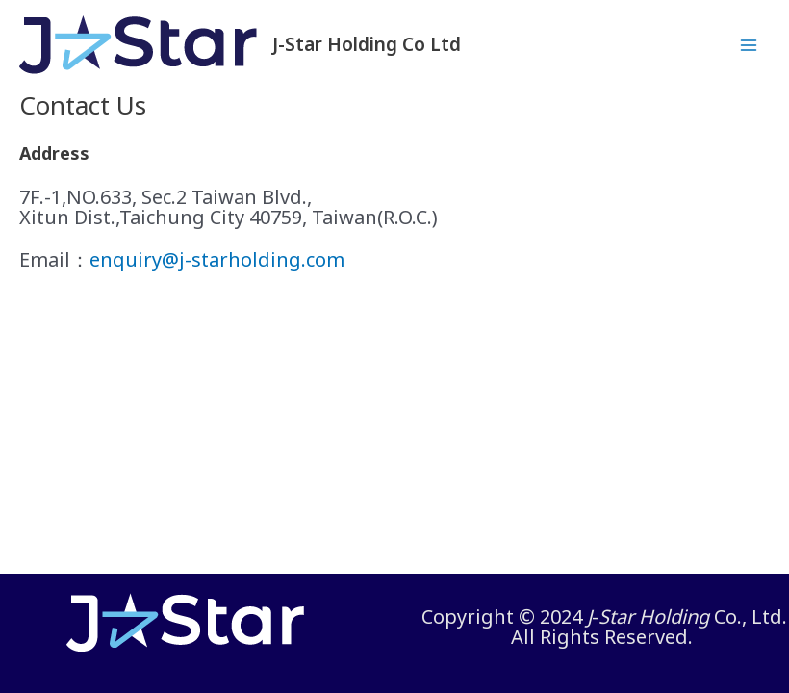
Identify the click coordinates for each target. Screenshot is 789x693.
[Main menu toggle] (748, 45)
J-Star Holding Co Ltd (366, 44)
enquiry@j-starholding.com (216, 259)
